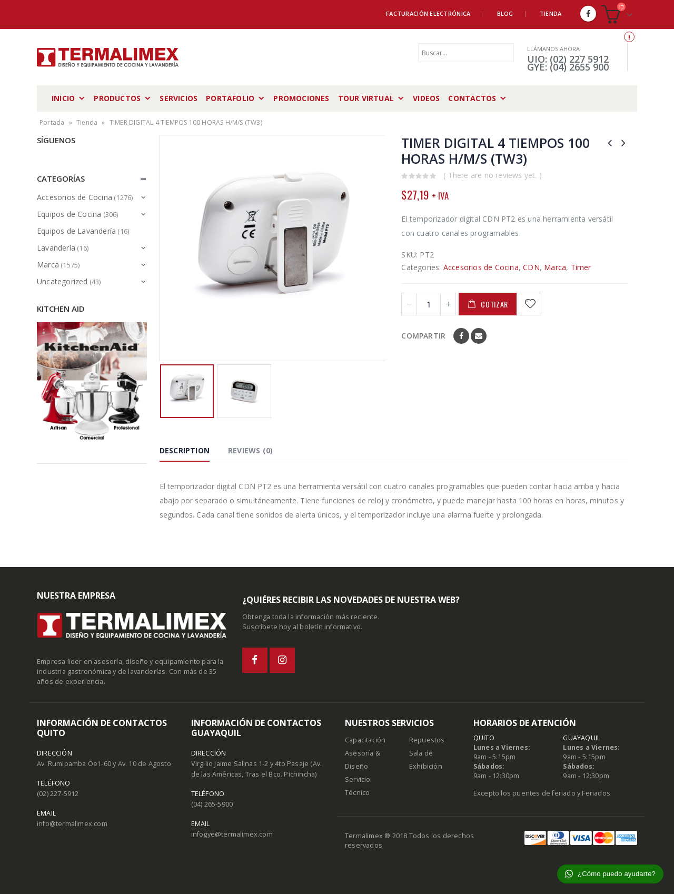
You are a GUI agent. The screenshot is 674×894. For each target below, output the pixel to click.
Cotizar (494, 304)
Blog (505, 13)
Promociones (301, 98)
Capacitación (365, 740)
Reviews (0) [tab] (250, 450)
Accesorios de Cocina (481, 267)
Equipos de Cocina (69, 214)
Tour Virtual (366, 98)
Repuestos (427, 740)
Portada (51, 122)
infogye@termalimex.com (232, 834)
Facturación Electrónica (428, 13)
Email (479, 336)
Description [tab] (185, 450)
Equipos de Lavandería (76, 231)
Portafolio (230, 98)
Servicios (178, 98)
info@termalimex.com (72, 823)
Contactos (472, 98)
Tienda (551, 13)
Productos (117, 98)
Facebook (461, 336)
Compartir (423, 336)
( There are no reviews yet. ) (492, 175)
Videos (426, 98)
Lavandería (56, 248)
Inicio (63, 98)
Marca (555, 267)
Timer (581, 267)
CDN (531, 267)
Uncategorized (62, 281)
